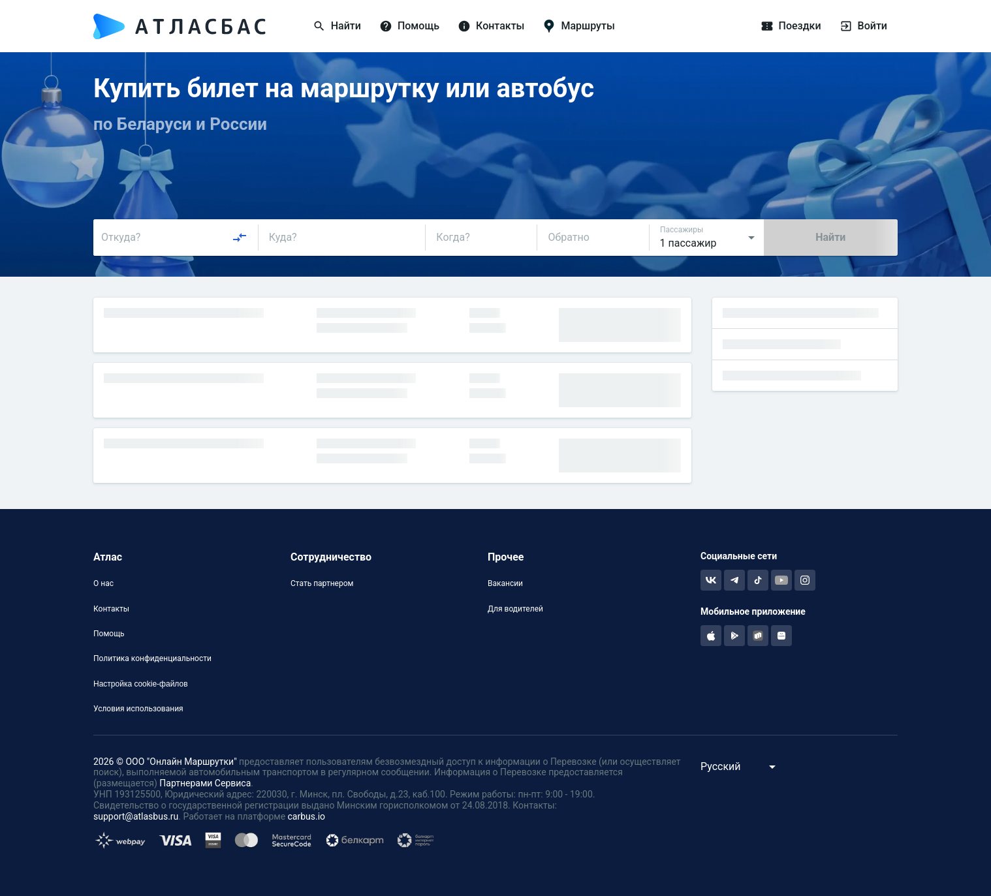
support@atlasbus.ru (135, 816)
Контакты (111, 608)
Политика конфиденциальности (152, 658)
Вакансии (505, 583)
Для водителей (515, 608)
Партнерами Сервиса (205, 783)
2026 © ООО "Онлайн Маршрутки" (165, 761)
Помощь (109, 633)
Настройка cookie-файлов (140, 683)
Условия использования (138, 708)
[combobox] (174, 237)
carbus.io (307, 816)
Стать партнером (322, 583)
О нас (103, 583)
